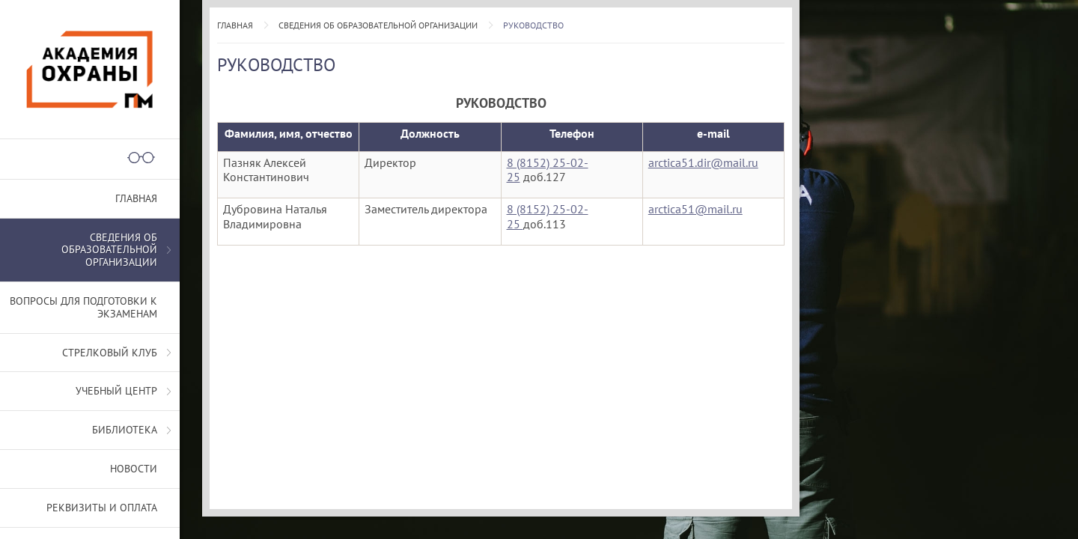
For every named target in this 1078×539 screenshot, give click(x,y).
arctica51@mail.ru (695, 208)
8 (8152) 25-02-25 (547, 169)
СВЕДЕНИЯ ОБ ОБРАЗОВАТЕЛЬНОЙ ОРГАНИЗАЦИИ (378, 25)
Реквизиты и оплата (101, 507)
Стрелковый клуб (109, 352)
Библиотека (124, 429)
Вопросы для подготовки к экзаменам (83, 307)
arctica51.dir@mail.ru (703, 162)
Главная (235, 25)
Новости (133, 468)
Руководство (533, 25)
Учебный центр (116, 391)
